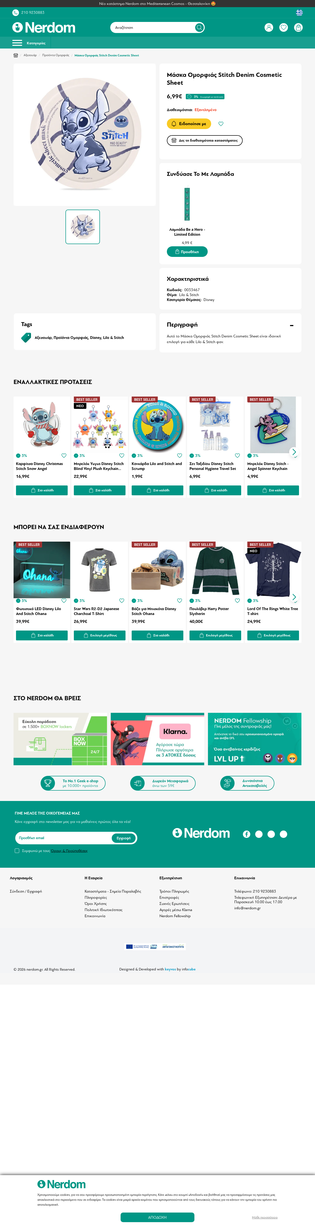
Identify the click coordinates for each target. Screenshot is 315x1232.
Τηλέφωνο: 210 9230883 (255, 888)
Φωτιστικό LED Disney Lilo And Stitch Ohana (38, 609)
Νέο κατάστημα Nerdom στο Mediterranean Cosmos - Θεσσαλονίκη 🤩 (157, 3)
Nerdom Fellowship (175, 913)
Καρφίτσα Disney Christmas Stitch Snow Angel (39, 464)
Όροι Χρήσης (96, 901)
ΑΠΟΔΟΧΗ (157, 1217)
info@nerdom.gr (247, 905)
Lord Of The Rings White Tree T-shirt (273, 609)
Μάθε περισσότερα (265, 1217)
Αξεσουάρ (30, 55)
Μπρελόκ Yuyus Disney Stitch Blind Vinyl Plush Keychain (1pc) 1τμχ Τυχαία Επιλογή (99, 464)
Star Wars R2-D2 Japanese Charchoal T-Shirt (96, 609)
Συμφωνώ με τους (55, 848)
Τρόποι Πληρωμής (174, 888)
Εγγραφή (124, 835)
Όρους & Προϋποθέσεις (69, 848)
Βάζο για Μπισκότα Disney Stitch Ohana (154, 609)
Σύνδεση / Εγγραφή (26, 888)
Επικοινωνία (95, 913)
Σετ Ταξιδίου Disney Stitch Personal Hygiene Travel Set (213, 464)
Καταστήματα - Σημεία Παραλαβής (113, 888)
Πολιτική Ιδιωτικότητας (104, 907)
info (189, 966)
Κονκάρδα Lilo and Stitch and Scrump (157, 464)
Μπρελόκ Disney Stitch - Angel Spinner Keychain (269, 464)
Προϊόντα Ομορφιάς (55, 55)
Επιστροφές (169, 894)
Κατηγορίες (29, 43)
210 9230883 (33, 12)
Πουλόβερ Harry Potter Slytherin (210, 609)
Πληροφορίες (96, 894)
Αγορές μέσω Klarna (175, 907)
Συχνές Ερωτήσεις (174, 901)
